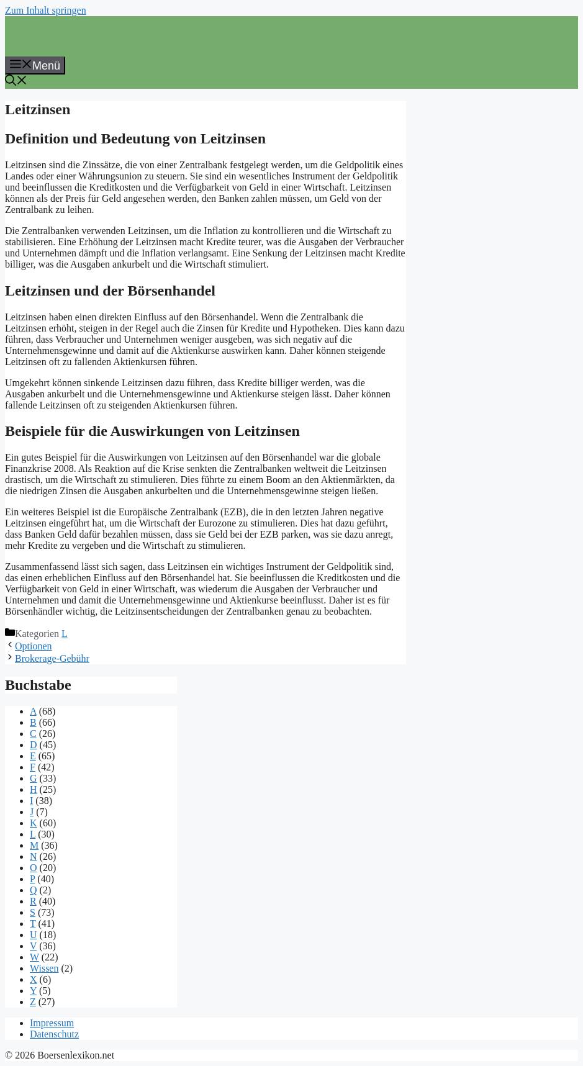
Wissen (44, 968)
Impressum (52, 1023)
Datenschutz (54, 1034)
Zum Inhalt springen (45, 10)
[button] (16, 82)
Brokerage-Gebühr (52, 658)
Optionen (33, 646)
